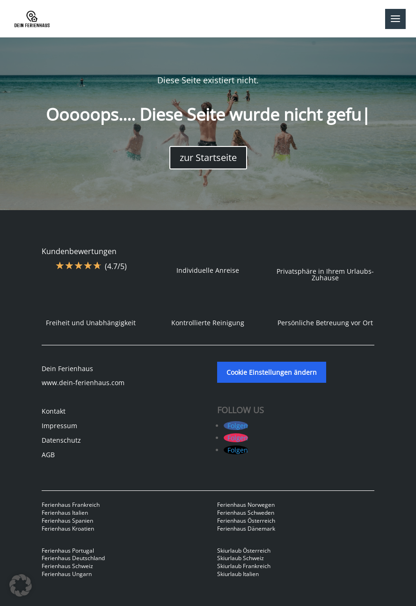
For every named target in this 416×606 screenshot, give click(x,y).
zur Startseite (208, 157)
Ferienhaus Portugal (68, 551)
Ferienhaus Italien (65, 513)
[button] (20, 585)
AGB (48, 454)
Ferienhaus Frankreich (71, 505)
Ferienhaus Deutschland (73, 558)
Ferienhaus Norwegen (246, 505)
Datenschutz (61, 440)
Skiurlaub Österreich (243, 551)
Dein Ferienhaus (67, 368)
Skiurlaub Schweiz (240, 558)
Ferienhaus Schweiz (67, 566)
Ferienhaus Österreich (246, 521)
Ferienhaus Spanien (67, 521)
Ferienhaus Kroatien (68, 529)
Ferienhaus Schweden (245, 513)
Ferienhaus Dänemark (246, 529)
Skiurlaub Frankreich (243, 566)
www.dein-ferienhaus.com (83, 382)
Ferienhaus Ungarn (67, 574)
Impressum (59, 425)
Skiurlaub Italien (238, 574)
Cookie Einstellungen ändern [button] (271, 372)
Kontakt (54, 411)
